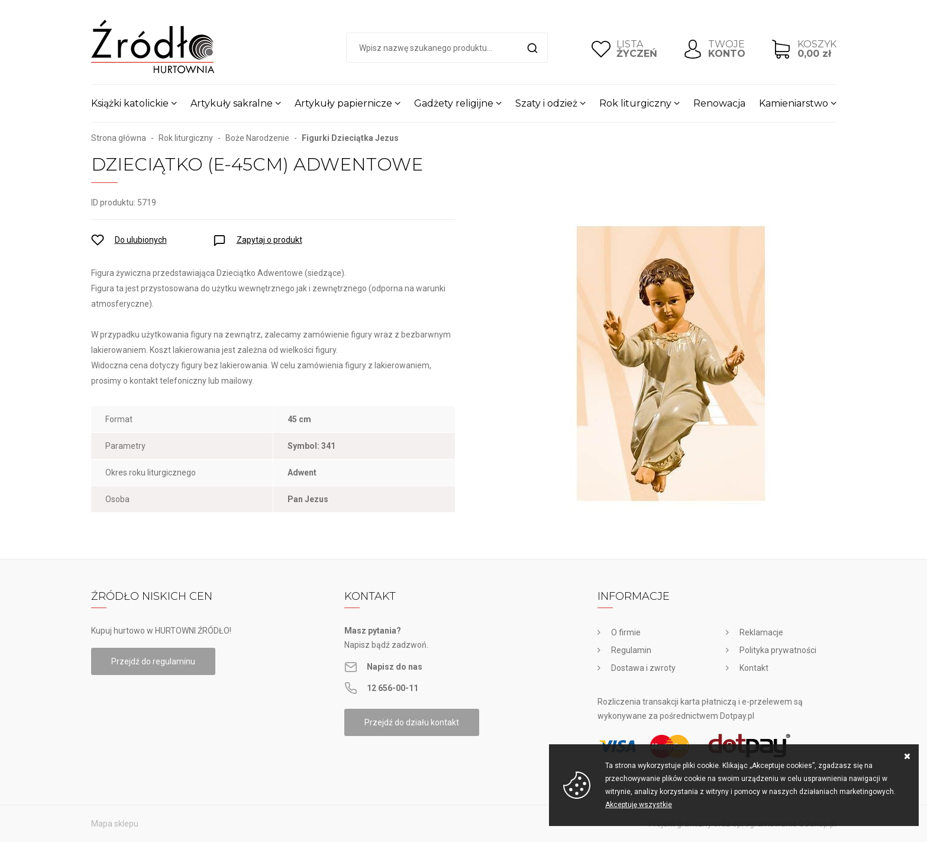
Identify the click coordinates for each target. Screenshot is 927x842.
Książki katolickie (130, 103)
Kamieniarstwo (793, 103)
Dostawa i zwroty (643, 668)
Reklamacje (761, 632)
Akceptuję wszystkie (638, 805)
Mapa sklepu (114, 823)
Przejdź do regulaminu (153, 661)
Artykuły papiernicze (343, 103)
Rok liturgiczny (635, 103)
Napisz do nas (394, 666)
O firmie (626, 632)
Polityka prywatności (777, 650)
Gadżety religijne (453, 103)
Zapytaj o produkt (269, 240)
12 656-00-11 (392, 688)
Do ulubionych (141, 240)
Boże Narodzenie (257, 138)
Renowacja (719, 103)
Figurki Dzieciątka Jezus (350, 138)
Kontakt (753, 668)
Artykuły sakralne (231, 103)
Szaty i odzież (546, 103)
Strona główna (118, 138)
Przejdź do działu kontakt (411, 722)
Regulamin (631, 650)
